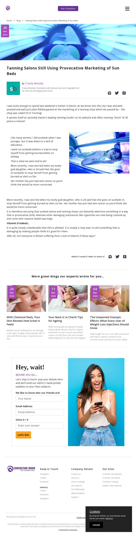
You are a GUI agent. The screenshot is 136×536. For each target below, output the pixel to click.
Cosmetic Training (110, 482)
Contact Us (76, 474)
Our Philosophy (77, 489)
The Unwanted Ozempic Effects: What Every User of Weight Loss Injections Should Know (109, 322)
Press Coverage (78, 482)
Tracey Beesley (34, 83)
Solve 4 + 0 (22, 419)
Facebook (44, 482)
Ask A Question (68, 8)
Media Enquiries (78, 493)
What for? (109, 518)
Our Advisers (76, 486)
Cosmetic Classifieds (111, 478)
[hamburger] (127, 8)
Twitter (43, 478)
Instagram (44, 474)
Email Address (24, 406)
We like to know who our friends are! (38, 392)
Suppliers (75, 497)
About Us (75, 478)
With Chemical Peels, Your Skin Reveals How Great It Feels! (23, 320)
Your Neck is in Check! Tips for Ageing (65, 319)
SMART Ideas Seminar (112, 486)
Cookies (95, 511)
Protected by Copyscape (68, 530)
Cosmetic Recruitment (112, 474)
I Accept (96, 525)
